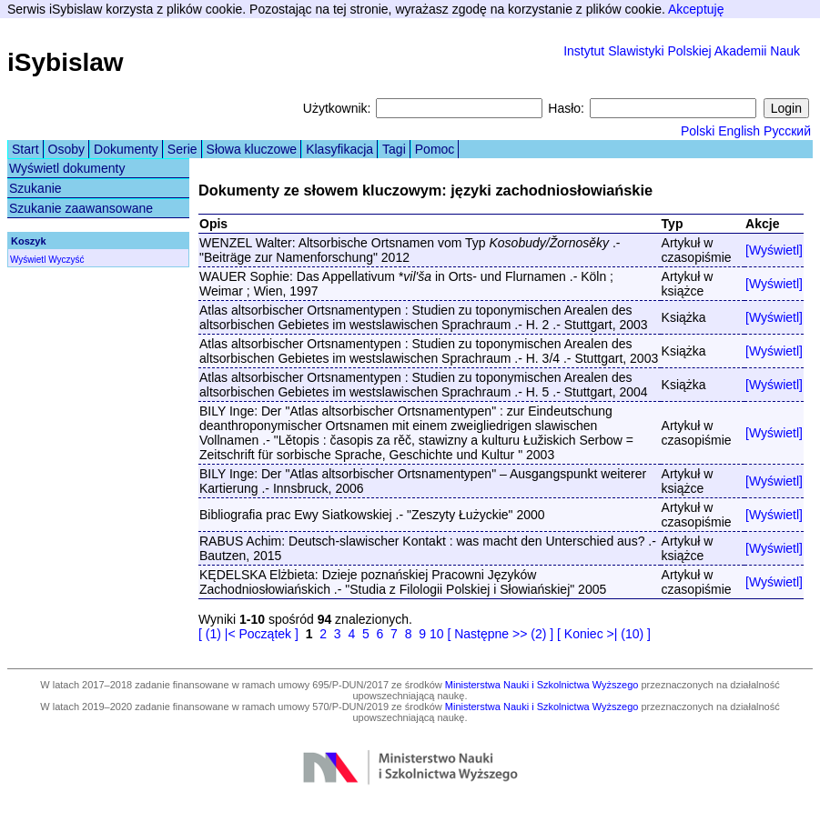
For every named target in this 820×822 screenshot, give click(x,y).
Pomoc (435, 149)
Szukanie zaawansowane (81, 208)
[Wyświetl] (774, 250)
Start (25, 149)
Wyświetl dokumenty (67, 168)
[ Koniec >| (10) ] (604, 634)
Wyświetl (28, 260)
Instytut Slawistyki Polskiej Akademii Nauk (681, 51)
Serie (182, 149)
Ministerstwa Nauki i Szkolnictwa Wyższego (542, 684)
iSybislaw (65, 62)
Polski (697, 131)
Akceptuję (696, 9)
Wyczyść (66, 260)
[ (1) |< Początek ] (248, 634)
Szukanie (35, 188)
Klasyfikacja (339, 149)
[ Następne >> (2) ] (500, 634)
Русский (787, 131)
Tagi (394, 149)
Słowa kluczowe (252, 149)
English (739, 131)
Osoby (66, 149)
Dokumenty (126, 149)
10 (437, 634)
